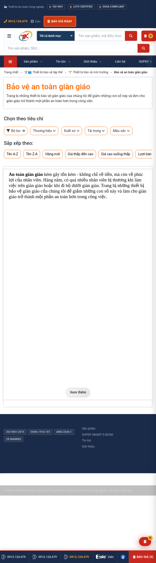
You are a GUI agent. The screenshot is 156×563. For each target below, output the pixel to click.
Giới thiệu (88, 446)
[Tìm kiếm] (131, 36)
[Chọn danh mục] (56, 36)
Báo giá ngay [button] (60, 21)
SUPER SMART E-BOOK (97, 434)
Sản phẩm (88, 428)
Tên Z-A (32, 154)
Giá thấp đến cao (80, 154)
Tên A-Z (12, 154)
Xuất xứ (71, 131)
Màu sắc (121, 131)
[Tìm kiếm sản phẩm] (100, 36)
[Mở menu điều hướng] (9, 36)
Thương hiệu (44, 131)
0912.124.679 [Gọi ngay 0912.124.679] (15, 21)
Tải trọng (96, 131)
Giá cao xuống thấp (115, 154)
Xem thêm (78, 392)
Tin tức (86, 440)
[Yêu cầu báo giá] (145, 541)
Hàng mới (52, 154)
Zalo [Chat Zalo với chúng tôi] (36, 21)
